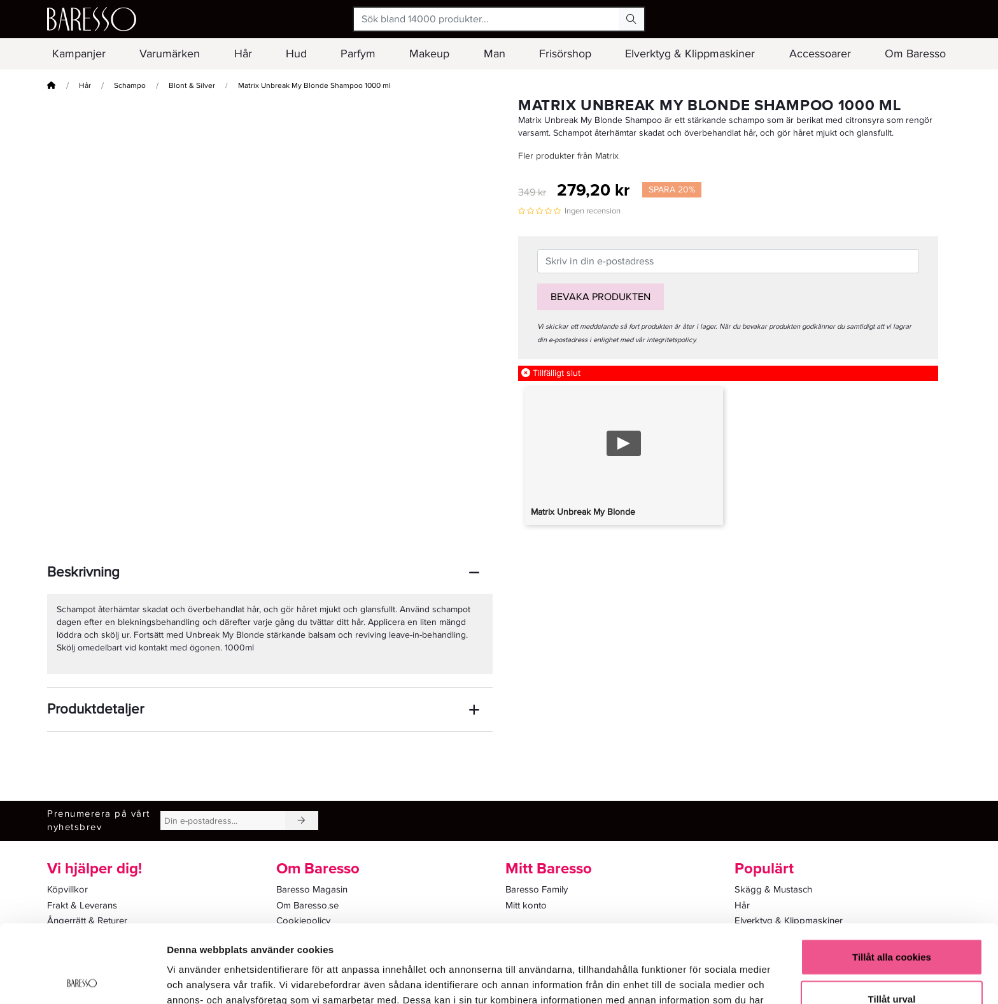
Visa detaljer (691, 978)
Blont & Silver (192, 85)
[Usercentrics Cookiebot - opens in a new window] (82, 979)
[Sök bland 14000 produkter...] (486, 19)
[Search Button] (631, 19)
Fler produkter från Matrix (568, 155)
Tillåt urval (892, 920)
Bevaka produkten (600, 296)
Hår (85, 85)
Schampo (130, 85)
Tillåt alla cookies (891, 878)
